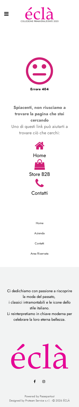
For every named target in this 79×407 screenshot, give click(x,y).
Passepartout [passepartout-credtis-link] (47, 396)
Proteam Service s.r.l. (37, 401)
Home (39, 155)
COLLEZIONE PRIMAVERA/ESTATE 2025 (40, 21)
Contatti (39, 193)
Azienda (39, 233)
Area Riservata (39, 253)
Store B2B (39, 174)
